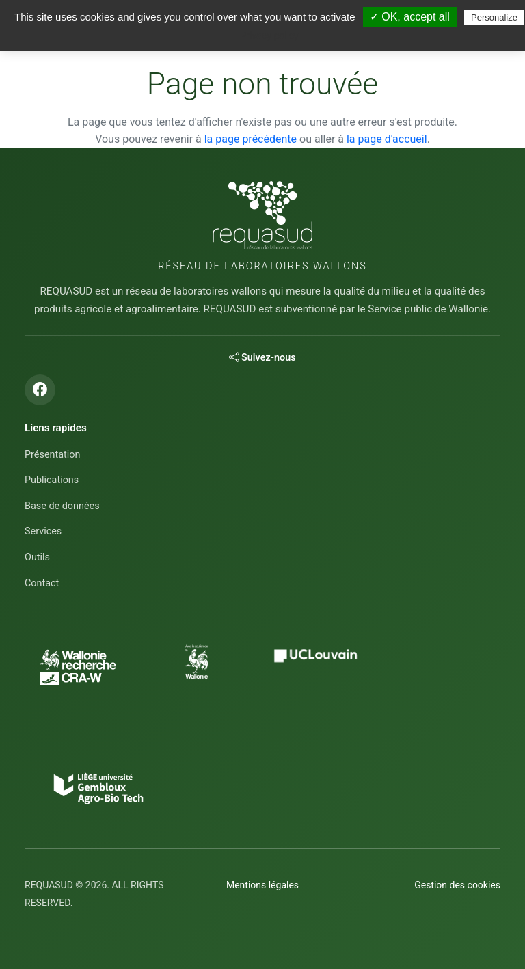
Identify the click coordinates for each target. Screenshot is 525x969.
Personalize (494, 17)
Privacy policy (269, 35)
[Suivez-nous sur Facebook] (40, 389)
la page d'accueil (387, 139)
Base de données (62, 506)
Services (43, 531)
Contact (42, 583)
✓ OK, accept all (410, 17)
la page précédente (250, 139)
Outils (37, 557)
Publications (52, 480)
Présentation (52, 455)
